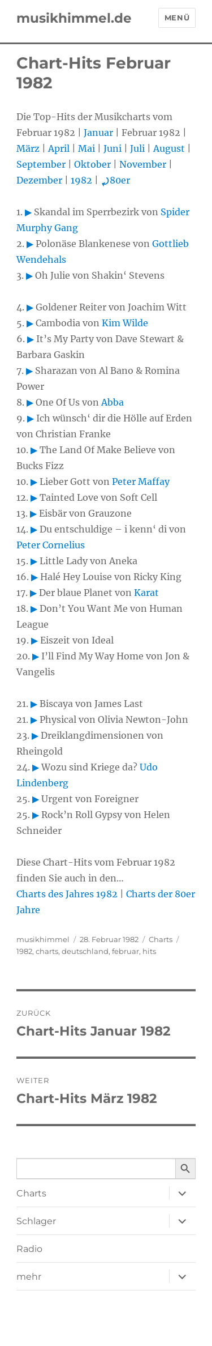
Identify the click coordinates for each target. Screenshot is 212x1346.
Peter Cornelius (50, 545)
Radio (29, 1248)
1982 (81, 180)
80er (115, 180)
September (41, 164)
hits (149, 951)
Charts (160, 939)
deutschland (85, 951)
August (169, 148)
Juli (137, 148)
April (59, 148)
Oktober (92, 164)
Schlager (36, 1221)
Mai (86, 148)
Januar (98, 132)
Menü (177, 17)
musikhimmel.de (74, 18)
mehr (28, 1276)
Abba (112, 402)
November (142, 164)
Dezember (39, 180)
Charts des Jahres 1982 (67, 894)
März (28, 148)
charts (47, 951)
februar (125, 951)
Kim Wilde (125, 323)
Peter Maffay (141, 481)
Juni (112, 148)
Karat (146, 592)
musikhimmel (43, 939)
